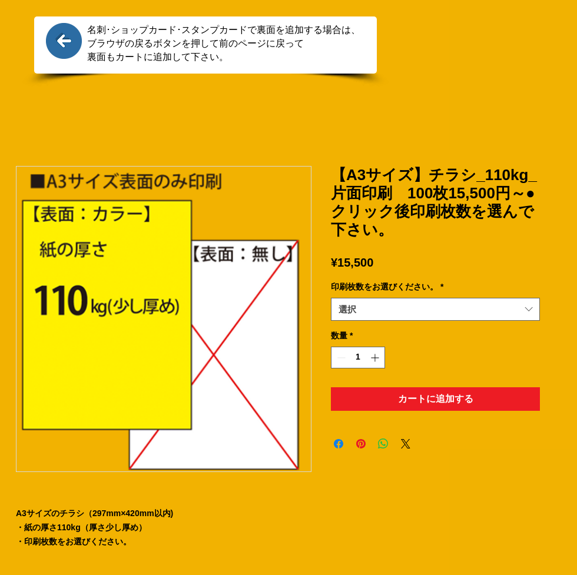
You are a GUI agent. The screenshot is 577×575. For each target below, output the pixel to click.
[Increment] (376, 357)
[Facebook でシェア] (338, 444)
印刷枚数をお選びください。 (387, 286)
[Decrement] (340, 357)
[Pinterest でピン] (361, 444)
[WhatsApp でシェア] (383, 444)
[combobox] (435, 309)
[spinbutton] (358, 357)
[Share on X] (406, 444)
